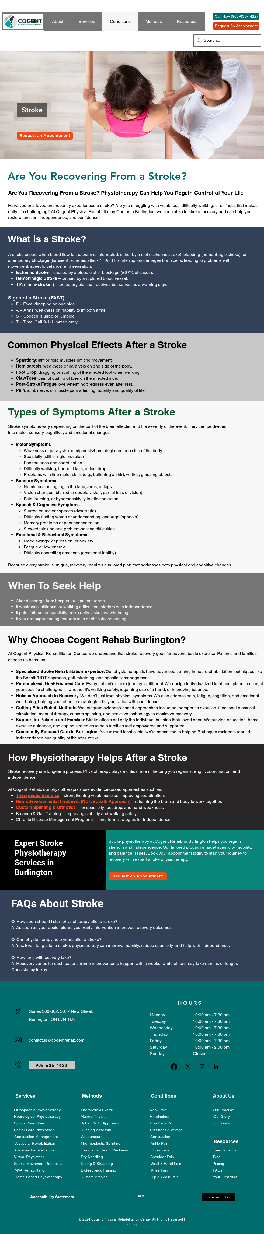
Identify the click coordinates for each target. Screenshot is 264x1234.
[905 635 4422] (52, 1065)
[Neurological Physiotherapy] (37, 1116)
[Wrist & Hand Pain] (166, 1163)
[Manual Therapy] (94, 1116)
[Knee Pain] (159, 1170)
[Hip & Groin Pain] (164, 1176)
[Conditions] (163, 1095)
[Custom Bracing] (94, 1176)
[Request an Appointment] (45, 136)
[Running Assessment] (98, 1129)
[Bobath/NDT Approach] (100, 1123)
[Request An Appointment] (236, 26)
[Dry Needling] (92, 1156)
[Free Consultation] (227, 1150)
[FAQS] (140, 1196)
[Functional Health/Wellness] (105, 1150)
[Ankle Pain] (159, 1143)
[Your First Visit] (224, 1176)
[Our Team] (221, 1123)
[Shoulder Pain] (162, 1156)
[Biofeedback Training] (98, 1170)
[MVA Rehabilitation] (30, 1170)
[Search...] (226, 40)
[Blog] (217, 1156)
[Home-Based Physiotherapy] (38, 1176)
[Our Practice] (223, 1109)
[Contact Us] (218, 1197)
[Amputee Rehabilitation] (34, 1150)
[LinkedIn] (216, 1066)
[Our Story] (221, 1116)
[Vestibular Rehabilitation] (34, 1143)
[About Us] (223, 1095)
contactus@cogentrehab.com (56, 1040)
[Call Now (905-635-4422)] (236, 16)
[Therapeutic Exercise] (98, 1109)
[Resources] (225, 1141)
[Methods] (92, 1095)
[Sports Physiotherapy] (32, 1123)
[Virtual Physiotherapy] (32, 1156)
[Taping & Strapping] (97, 1163)
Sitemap (132, 1224)
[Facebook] (174, 1066)
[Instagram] (202, 1066)
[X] (188, 1066)
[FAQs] (218, 1170)
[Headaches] (159, 1116)
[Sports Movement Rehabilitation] (41, 1163)
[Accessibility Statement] (52, 1196)
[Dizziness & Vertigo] (166, 1129)
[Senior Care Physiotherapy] (36, 1129)
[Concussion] (160, 1136)
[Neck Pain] (158, 1109)
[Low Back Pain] (162, 1123)
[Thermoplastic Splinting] (100, 1143)
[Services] (25, 1095)
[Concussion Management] (36, 1136)
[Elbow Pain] (159, 1150)
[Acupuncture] (92, 1136)
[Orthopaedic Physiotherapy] (37, 1109)
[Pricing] (218, 1163)
